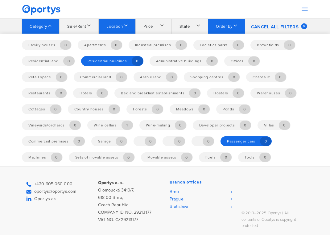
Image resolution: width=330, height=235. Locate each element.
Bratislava (179, 206)
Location (114, 26)
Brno (174, 191)
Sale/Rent (76, 26)
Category (38, 26)
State (184, 26)
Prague (177, 199)
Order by (224, 26)
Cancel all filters (279, 26)
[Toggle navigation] (304, 9)
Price (148, 26)
